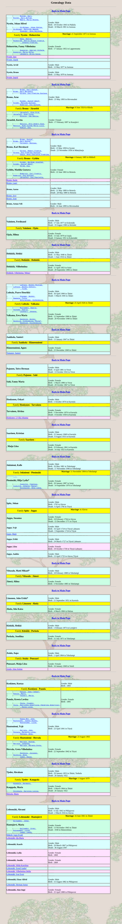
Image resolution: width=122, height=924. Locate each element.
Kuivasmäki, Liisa (22, 858)
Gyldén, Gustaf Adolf (30, 107)
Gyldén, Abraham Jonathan (32, 174)
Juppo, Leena (26, 860)
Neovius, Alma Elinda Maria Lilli (29, 134)
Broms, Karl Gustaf (29, 94)
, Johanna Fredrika (29, 46)
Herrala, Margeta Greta (31, 770)
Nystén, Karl (26, 16)
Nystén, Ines (11, 61)
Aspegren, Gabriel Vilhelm (32, 54)
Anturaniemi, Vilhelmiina (32, 315)
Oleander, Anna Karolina (31, 33)
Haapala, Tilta (20, 313)
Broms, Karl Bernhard (23, 96)
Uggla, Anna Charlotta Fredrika (35, 165)
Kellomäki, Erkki (28, 856)
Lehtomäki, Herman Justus (17, 913)
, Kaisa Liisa (26, 728)
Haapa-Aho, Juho (27, 741)
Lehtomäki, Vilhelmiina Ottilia (19, 899)
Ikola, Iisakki (27, 724)
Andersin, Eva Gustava (30, 111)
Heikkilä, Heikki (28, 336)
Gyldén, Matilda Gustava (24, 109)
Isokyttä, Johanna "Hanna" (25, 505)
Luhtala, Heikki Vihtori (24, 301)
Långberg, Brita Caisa (30, 58)
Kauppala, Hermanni (22, 810)
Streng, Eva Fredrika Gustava (34, 99)
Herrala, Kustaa (27, 766)
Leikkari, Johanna (28, 328)
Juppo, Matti (12, 553)
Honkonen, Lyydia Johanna (17, 435)
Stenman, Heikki (27, 311)
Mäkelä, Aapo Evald (15, 863)
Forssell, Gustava (28, 153)
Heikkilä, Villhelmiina (31, 340)
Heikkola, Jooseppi (29, 778)
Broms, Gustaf (26, 148)
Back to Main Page (61, 11)
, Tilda (24, 303)
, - (15, 494)
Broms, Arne (12, 212)
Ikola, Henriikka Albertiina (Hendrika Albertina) (36, 726)
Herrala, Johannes (22, 768)
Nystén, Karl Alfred (23, 18)
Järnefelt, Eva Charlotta (32, 190)
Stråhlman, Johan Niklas (31, 29)
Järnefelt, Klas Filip (24, 122)
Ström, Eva (25, 178)
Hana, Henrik (26, 41)
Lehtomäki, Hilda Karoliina (17, 894)
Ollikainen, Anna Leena (31, 507)
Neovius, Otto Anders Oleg (32, 132)
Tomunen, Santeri (14, 371)
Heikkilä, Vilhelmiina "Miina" (18, 286)
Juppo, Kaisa (26, 783)
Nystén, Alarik (12, 64)
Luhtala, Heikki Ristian (31, 298)
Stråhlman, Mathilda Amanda (26, 31)
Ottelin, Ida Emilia (29, 124)
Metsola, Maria (13, 821)
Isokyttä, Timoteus (29, 502)
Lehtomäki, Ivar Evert (15, 902)
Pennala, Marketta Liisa (24, 755)
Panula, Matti (20, 713)
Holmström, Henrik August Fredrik (29, 43)
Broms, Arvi (11, 209)
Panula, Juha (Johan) (30, 711)
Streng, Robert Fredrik (31, 161)
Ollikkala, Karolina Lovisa (26, 818)
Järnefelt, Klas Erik (30, 119)
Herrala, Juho (26, 753)
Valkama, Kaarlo (21, 326)
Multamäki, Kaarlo (28, 324)
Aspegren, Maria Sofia (24, 56)
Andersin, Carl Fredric (31, 186)
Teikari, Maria (27, 716)
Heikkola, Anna (20, 780)
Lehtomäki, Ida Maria (15, 866)
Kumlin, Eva (26, 136)
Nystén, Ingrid (12, 82)
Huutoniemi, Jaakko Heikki (25, 743)
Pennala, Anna (26, 757)
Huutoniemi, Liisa (28, 745)
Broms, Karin (12, 193)
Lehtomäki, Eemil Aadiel (16, 896)
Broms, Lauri (12, 196)
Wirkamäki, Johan (21, 848)
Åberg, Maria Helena (29, 21)
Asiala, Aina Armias (14, 688)
